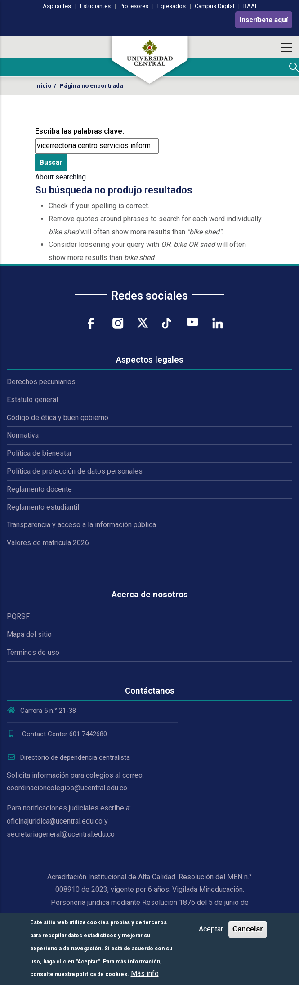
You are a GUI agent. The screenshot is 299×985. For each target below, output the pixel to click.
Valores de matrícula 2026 (48, 542)
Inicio (43, 85)
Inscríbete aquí (264, 20)
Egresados (171, 6)
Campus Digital (214, 6)
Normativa (23, 435)
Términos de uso (33, 652)
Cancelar (247, 929)
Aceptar (211, 929)
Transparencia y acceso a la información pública (81, 524)
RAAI (249, 6)
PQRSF (18, 616)
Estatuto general (32, 399)
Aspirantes (57, 6)
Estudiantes (95, 6)
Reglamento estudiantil (43, 507)
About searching (60, 177)
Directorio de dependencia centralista (68, 757)
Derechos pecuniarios (41, 381)
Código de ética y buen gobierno (57, 417)
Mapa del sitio (29, 634)
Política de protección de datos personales (75, 471)
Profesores (134, 6)
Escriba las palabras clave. (79, 131)
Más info (145, 973)
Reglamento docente (39, 489)
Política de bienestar (39, 453)
